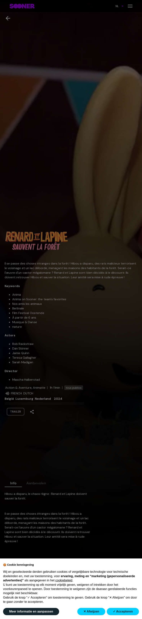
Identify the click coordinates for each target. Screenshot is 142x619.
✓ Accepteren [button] (123, 611)
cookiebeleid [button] (63, 580)
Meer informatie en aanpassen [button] (31, 611)
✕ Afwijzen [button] (91, 611)
